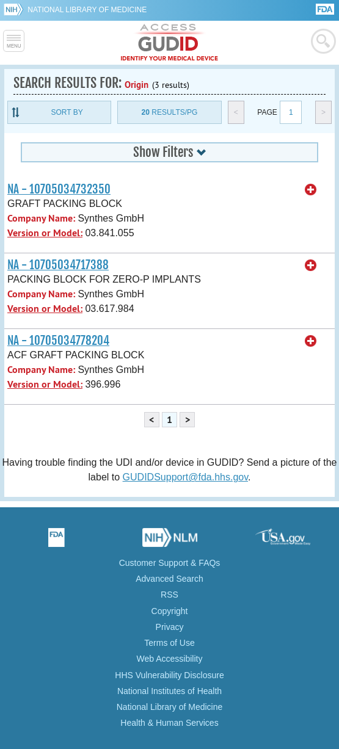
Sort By (67, 112)
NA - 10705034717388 (58, 265)
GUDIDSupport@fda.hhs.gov (185, 477)
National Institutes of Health (169, 691)
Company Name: (41, 218)
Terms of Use (169, 643)
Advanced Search (169, 579)
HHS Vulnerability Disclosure (169, 675)
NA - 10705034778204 (58, 340)
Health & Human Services (169, 723)
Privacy (170, 627)
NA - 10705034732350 (59, 189)
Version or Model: (44, 232)
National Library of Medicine (87, 9)
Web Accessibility (170, 659)
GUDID (169, 43)
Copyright (169, 611)
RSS (169, 594)
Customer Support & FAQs (170, 563)
